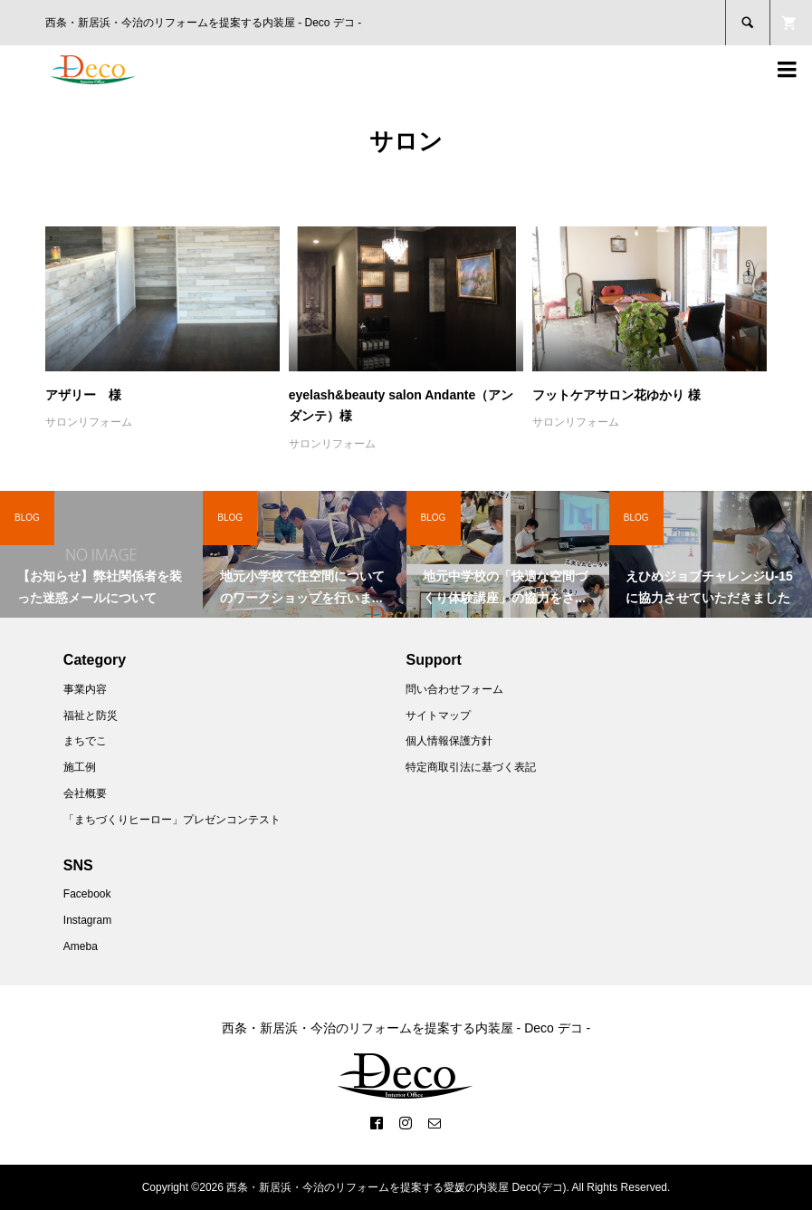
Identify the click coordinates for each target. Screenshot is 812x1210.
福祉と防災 (90, 715)
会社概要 (85, 793)
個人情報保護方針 (449, 741)
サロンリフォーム (88, 422)
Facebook (87, 894)
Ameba (80, 946)
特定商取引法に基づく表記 (471, 767)
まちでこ (85, 741)
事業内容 (85, 689)
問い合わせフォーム (454, 689)
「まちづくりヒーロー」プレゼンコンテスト (172, 819)
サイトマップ (438, 715)
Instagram (87, 920)
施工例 (79, 767)
